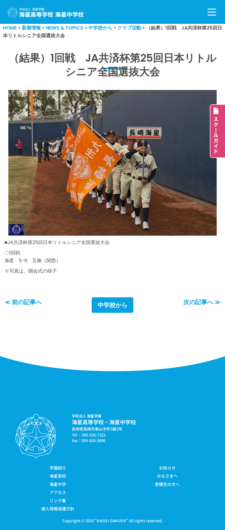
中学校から (112, 305)
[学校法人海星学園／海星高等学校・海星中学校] (45, 12)
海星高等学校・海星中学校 (104, 422)
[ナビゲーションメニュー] (212, 12)
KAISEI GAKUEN (111, 520)
